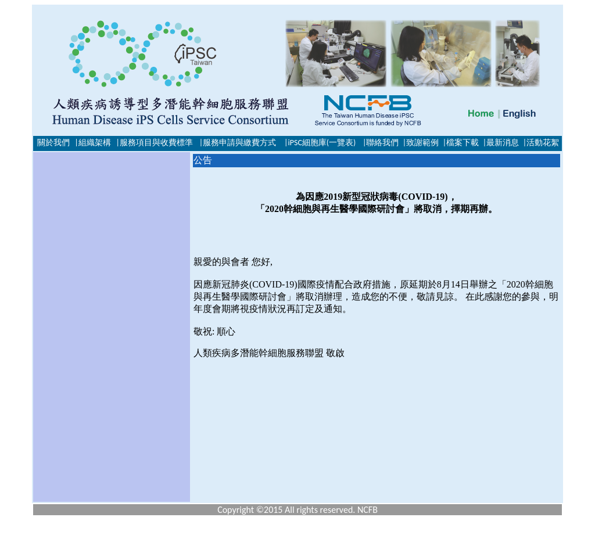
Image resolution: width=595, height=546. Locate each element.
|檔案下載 (461, 143)
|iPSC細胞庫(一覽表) (320, 143)
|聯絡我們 (381, 143)
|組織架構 (92, 143)
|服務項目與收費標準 (154, 143)
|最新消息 (501, 143)
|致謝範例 (421, 143)
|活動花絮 (541, 143)
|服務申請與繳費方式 (237, 143)
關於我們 (53, 143)
